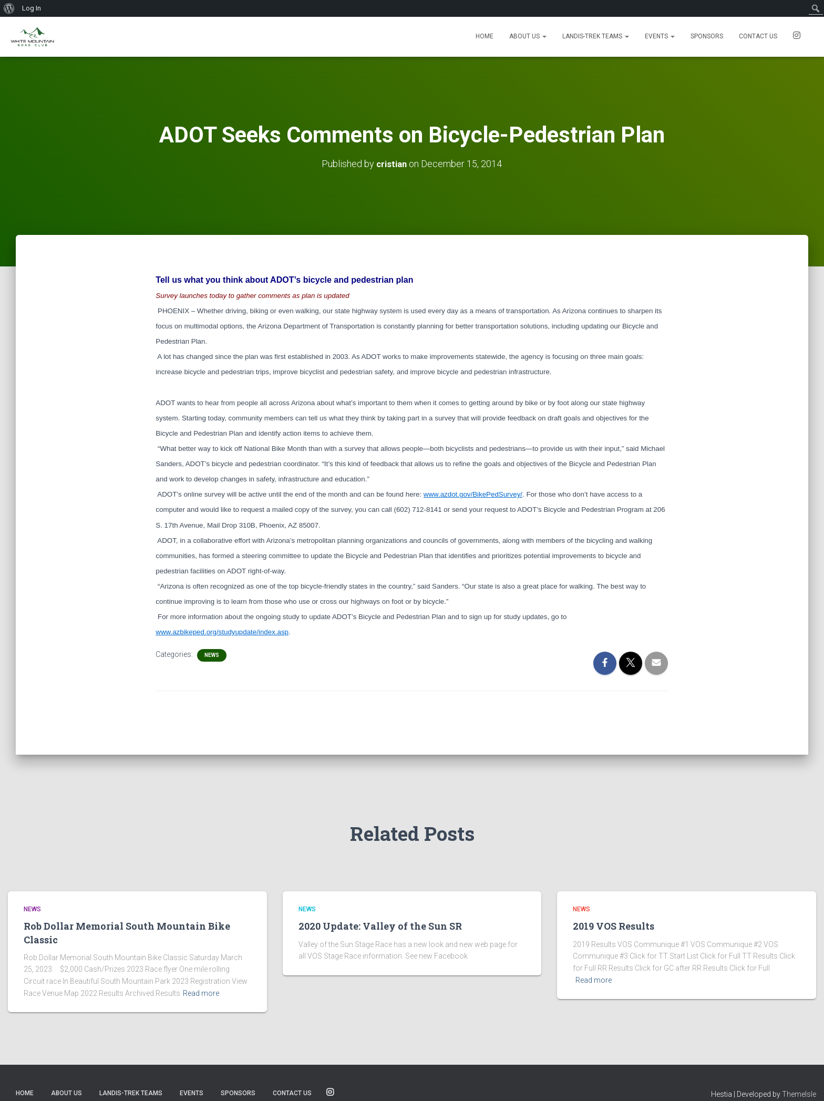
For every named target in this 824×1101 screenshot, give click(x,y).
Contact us (758, 36)
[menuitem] (9, 8)
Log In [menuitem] (31, 8)
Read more (201, 993)
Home (484, 36)
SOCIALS (796, 37)
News (211, 655)
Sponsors (707, 36)
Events (660, 36)
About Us (528, 36)
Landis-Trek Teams (595, 36)
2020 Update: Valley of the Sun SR (380, 926)
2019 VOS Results (613, 926)
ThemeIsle (799, 1094)
